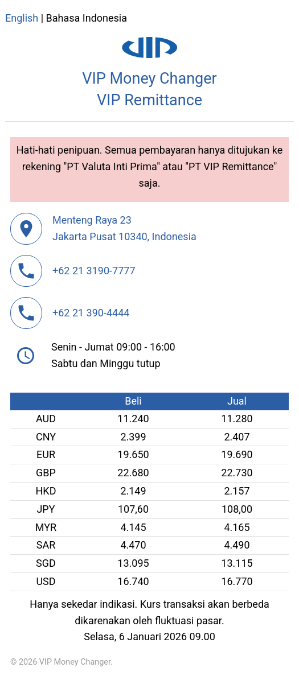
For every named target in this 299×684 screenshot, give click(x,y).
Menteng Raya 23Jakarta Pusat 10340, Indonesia (124, 228)
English (21, 18)
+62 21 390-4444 (90, 313)
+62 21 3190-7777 (94, 271)
